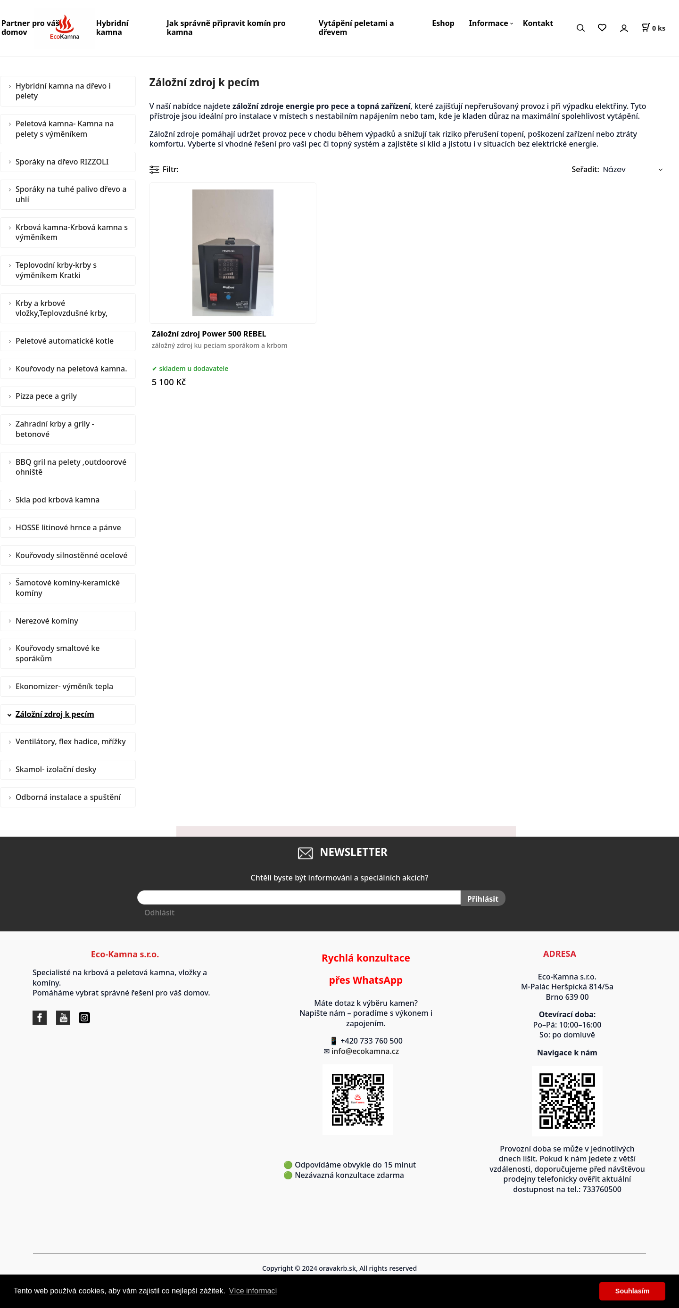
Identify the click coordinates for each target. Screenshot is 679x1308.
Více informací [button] (253, 1291)
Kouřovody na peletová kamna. (71, 368)
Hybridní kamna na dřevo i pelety (63, 91)
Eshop (443, 23)
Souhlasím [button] (632, 1291)
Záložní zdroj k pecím (55, 714)
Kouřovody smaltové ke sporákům (57, 653)
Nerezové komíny (47, 621)
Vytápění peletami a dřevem (356, 27)
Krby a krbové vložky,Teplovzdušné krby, (62, 308)
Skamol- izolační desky (56, 769)
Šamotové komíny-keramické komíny (68, 587)
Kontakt (538, 23)
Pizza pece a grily (46, 396)
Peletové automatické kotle (65, 341)
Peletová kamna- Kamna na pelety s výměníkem (65, 128)
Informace (488, 23)
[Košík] (653, 27)
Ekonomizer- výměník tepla (64, 686)
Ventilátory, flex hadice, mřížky (71, 741)
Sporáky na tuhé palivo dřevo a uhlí (71, 194)
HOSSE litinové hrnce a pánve (68, 527)
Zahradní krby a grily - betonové (55, 429)
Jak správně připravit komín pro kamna (226, 27)
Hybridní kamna (112, 27)
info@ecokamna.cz (369, 1051)
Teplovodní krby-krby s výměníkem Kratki (56, 270)
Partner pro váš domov (30, 27)
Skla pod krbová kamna (57, 499)
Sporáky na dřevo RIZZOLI (62, 161)
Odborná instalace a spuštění (68, 797)
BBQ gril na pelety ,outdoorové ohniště (71, 467)
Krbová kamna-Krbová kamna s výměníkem (72, 232)
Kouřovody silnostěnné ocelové (72, 555)
